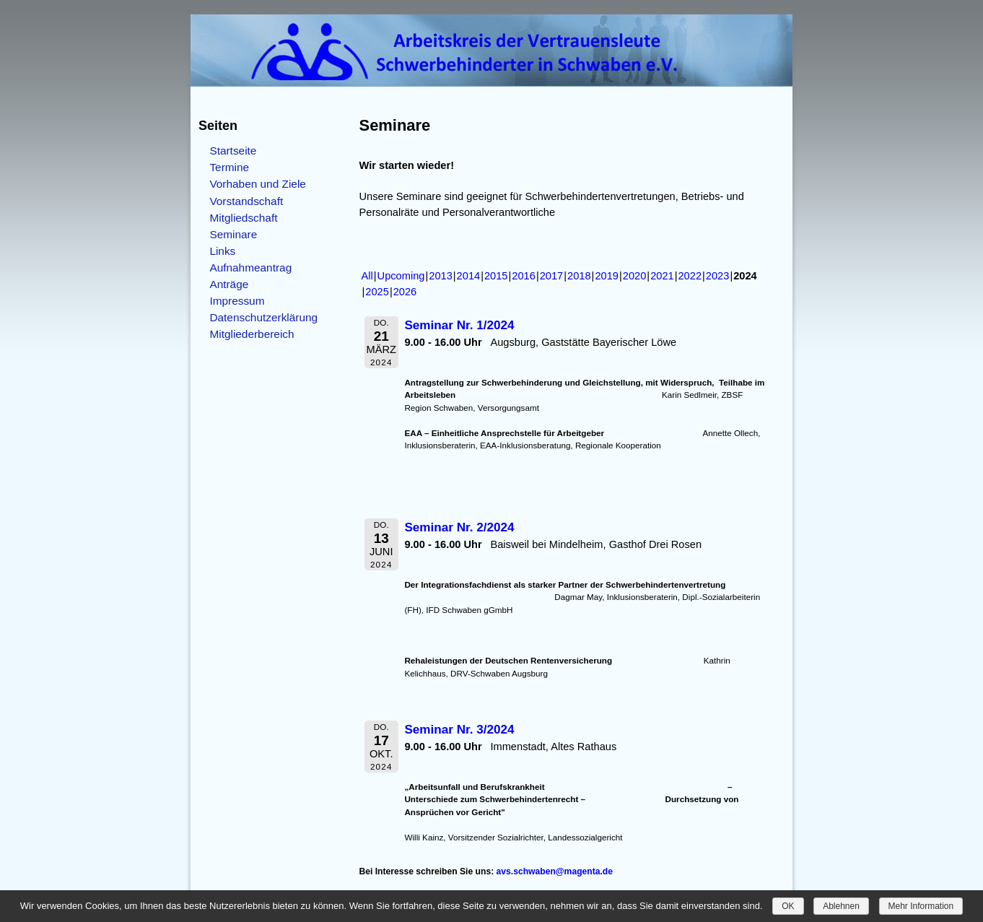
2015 (496, 276)
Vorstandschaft (246, 201)
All (367, 276)
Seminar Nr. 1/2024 (459, 325)
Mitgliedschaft (243, 218)
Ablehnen (841, 906)
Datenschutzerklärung (263, 317)
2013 (441, 276)
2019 (607, 276)
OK (788, 906)
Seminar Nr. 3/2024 (459, 729)
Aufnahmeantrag (250, 267)
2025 (377, 291)
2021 (662, 276)
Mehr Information (921, 906)
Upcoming (401, 276)
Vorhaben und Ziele (257, 184)
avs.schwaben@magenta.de (555, 871)
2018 (579, 276)
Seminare (233, 234)
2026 (405, 291)
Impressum (236, 301)
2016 (524, 276)
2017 (552, 276)
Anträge (228, 284)
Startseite (232, 150)
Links (222, 251)
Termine (229, 167)
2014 (469, 276)
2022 (690, 276)
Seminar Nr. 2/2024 (459, 527)
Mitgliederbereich (251, 334)
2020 (635, 276)
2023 (718, 276)
